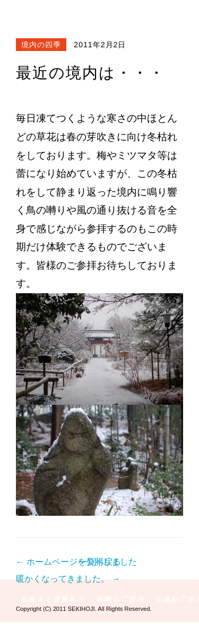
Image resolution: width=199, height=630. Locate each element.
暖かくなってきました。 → (68, 578)
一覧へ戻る (100, 561)
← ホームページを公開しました (76, 561)
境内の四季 (41, 44)
